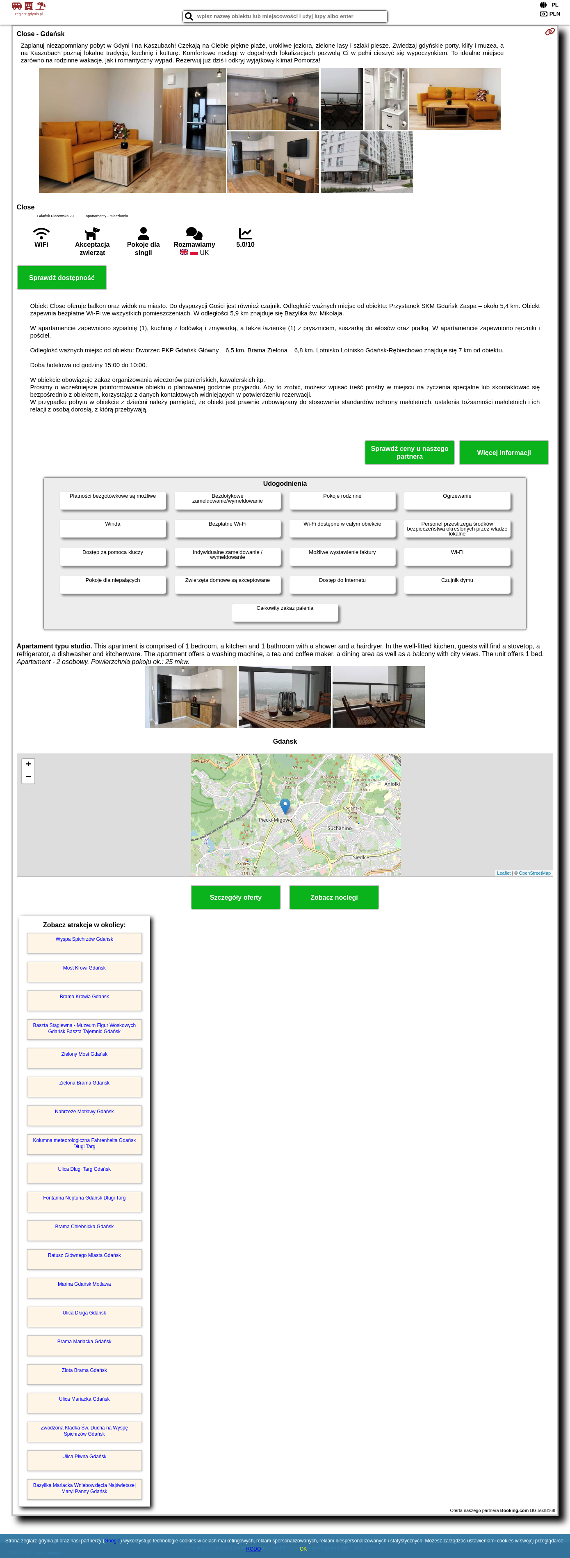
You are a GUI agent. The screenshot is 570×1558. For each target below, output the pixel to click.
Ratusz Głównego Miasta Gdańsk (84, 1255)
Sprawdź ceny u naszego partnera (409, 452)
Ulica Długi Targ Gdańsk (84, 1169)
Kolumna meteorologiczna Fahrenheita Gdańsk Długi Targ (84, 1143)
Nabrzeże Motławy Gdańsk (84, 1111)
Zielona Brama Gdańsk (84, 1083)
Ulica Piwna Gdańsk (84, 1456)
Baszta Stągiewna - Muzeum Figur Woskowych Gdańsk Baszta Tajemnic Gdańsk (84, 1028)
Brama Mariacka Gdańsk (84, 1341)
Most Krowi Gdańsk (84, 968)
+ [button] (28, 765)
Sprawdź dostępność (62, 277)
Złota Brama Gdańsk (84, 1370)
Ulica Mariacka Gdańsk (84, 1399)
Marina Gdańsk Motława (84, 1284)
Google (113, 1541)
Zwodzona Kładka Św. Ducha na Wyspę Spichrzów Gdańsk (84, 1430)
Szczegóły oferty (236, 897)
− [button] (28, 777)
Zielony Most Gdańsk (84, 1054)
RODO (253, 1549)
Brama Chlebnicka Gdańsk (84, 1226)
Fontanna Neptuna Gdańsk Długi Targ (84, 1198)
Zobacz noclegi (334, 897)
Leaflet (504, 873)
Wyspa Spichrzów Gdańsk (84, 939)
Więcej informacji (504, 452)
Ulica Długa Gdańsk (84, 1313)
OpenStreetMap (535, 873)
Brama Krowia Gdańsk (84, 997)
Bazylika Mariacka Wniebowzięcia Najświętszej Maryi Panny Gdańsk (84, 1488)
